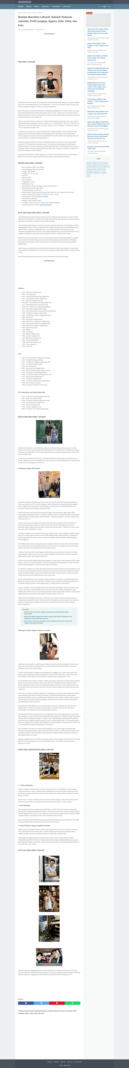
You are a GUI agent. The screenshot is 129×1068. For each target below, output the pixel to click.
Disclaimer (56, 1062)
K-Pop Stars (66, 6)
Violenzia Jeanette (42, 196)
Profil (100, 163)
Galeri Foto (45, 6)
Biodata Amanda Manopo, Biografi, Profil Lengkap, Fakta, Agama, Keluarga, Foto (97, 58)
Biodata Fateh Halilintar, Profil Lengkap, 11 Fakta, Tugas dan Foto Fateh (97, 45)
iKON (99, 169)
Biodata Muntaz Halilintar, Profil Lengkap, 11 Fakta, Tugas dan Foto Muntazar (97, 101)
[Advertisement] (49, 46)
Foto (100, 166)
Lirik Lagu (89, 169)
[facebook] (26, 1003)
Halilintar (94, 166)
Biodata (28, 6)
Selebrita (95, 163)
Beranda (20, 6)
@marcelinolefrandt (45, 205)
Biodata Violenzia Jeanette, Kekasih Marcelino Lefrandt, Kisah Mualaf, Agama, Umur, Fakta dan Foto (98, 136)
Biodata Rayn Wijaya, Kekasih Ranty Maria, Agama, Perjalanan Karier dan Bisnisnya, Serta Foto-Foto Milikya (98, 124)
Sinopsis (103, 172)
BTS (95, 169)
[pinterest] (57, 1003)
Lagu (88, 175)
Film (104, 169)
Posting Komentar (40, 29)
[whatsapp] (72, 1003)
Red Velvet (89, 172)
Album (105, 163)
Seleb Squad (56, 6)
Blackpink (96, 172)
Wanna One (106, 166)
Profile (36, 6)
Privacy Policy (77, 1062)
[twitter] (41, 1003)
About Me (62, 1062)
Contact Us (70, 1062)
